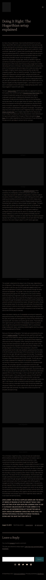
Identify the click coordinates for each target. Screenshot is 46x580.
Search (39, 559)
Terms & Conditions (19, 574)
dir (35, 525)
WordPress (40, 574)
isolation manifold (12, 335)
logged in (12, 543)
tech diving (40, 525)
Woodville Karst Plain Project (31, 93)
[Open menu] (43, 7)
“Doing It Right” (12, 91)
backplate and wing (29, 190)
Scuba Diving (29, 525)
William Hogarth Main (8, 112)
